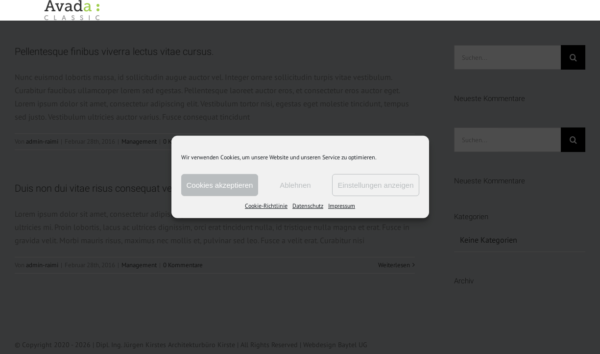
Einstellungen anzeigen (375, 184)
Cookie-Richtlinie (266, 205)
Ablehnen (295, 184)
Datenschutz (307, 205)
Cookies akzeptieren (220, 184)
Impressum (341, 205)
